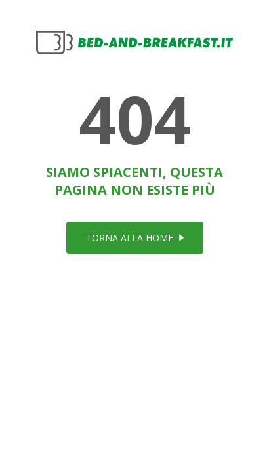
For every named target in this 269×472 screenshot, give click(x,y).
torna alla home (135, 237)
